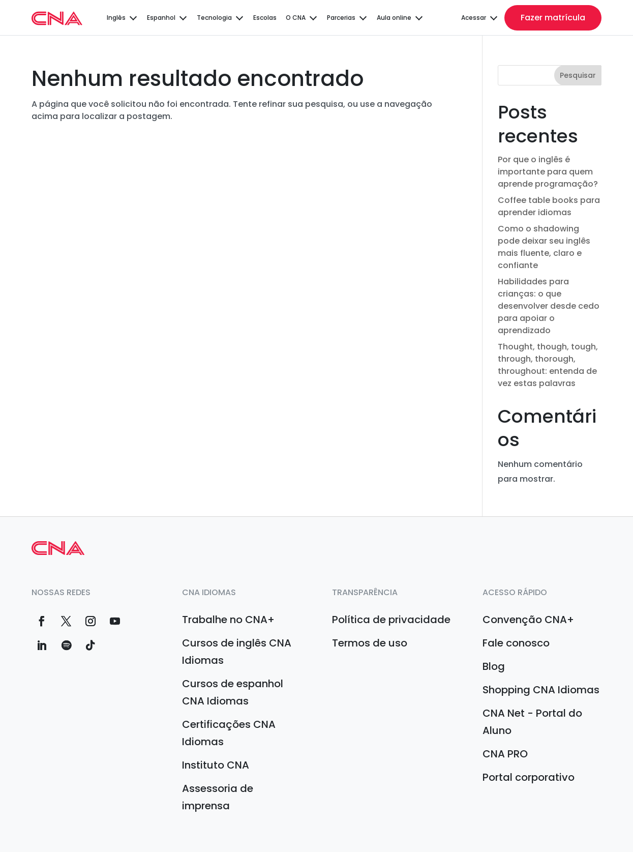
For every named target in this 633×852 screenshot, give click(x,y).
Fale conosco (516, 643)
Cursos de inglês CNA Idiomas (236, 651)
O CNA (296, 17)
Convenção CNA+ (528, 619)
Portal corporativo (529, 777)
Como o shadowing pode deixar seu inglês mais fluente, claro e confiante (544, 247)
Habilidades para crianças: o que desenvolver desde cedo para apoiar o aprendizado (548, 306)
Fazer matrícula (553, 17)
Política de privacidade (391, 619)
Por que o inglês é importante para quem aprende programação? (548, 172)
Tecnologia (214, 17)
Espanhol (161, 17)
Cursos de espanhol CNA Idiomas (232, 692)
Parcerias (341, 17)
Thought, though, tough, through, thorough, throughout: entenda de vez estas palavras (548, 365)
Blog (494, 666)
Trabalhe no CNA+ (228, 619)
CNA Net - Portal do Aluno (532, 722)
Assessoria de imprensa (217, 797)
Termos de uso (369, 643)
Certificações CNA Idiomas (229, 733)
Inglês (116, 17)
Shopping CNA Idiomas (541, 690)
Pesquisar (578, 75)
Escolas (265, 17)
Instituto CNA (215, 765)
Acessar (473, 17)
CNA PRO (505, 754)
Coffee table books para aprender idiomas (549, 206)
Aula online (394, 17)
